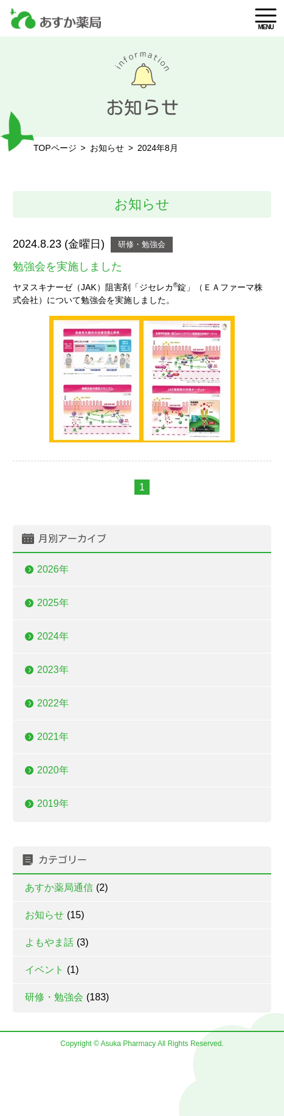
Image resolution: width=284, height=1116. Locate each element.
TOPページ (55, 148)
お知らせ (54, 915)
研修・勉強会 (141, 244)
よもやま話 (57, 942)
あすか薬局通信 (66, 887)
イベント (52, 969)
